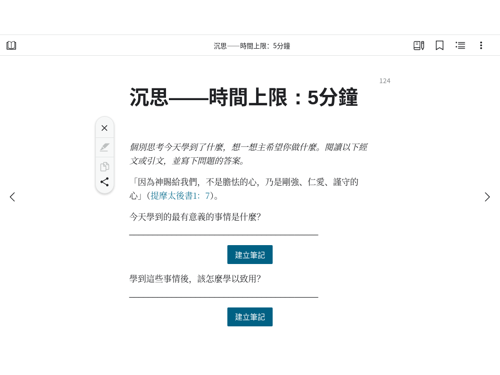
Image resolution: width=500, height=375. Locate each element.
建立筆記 (250, 254)
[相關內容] (460, 45)
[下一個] (486, 197)
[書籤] (439, 45)
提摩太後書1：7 (180, 195)
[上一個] (13, 197)
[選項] (481, 45)
